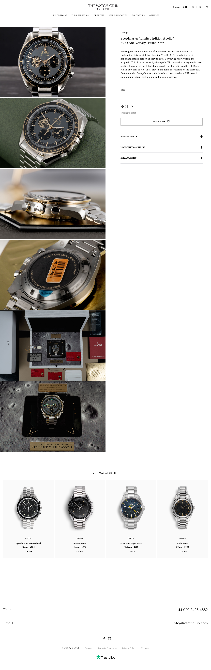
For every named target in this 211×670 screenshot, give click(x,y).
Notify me (161, 121)
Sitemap (145, 648)
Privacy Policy (129, 648)
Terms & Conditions (107, 648)
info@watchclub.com (190, 623)
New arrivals (59, 15)
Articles (154, 15)
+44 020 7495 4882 (192, 609)
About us (99, 15)
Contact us (138, 15)
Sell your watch (118, 15)
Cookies (88, 648)
